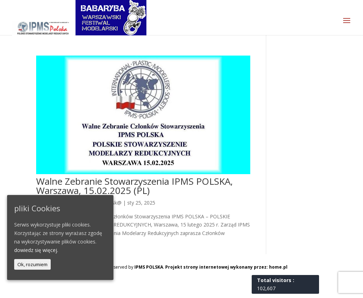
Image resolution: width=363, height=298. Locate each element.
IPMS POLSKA (148, 267)
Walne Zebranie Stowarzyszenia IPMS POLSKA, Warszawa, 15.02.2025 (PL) (134, 186)
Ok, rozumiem (32, 264)
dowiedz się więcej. (36, 250)
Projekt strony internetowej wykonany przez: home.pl (226, 267)
